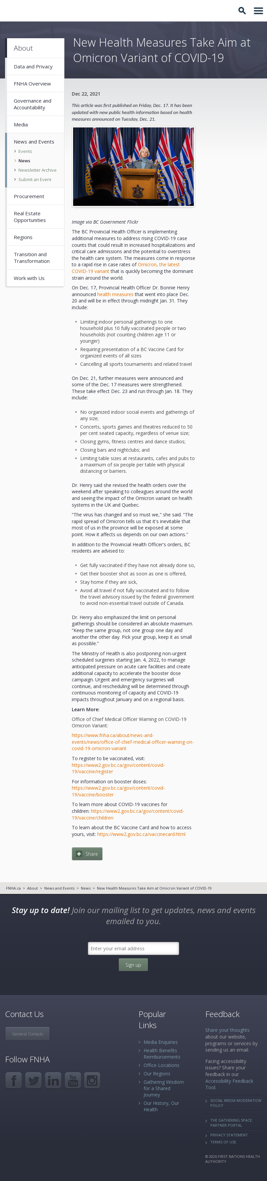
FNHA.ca (13, 888)
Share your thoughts (227, 1030)
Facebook (13, 1080)
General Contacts (27, 1034)
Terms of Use (223, 1141)
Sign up (133, 965)
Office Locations (161, 1065)
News (86, 888)
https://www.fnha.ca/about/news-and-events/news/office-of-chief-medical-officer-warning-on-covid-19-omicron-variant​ (133, 741)
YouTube (73, 1080)
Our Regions (157, 1073)
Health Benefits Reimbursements (162, 1053)
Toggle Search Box (243, 10)
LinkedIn (53, 1080)
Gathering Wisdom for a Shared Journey (164, 1088)
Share (92, 854)
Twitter (33, 1080)
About (32, 888)
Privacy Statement (229, 1134)
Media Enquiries (161, 1042)
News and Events (59, 888)
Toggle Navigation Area (258, 10)
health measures (115, 294)
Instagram (92, 1080)
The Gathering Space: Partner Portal (231, 1123)
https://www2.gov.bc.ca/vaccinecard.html (141, 834)
